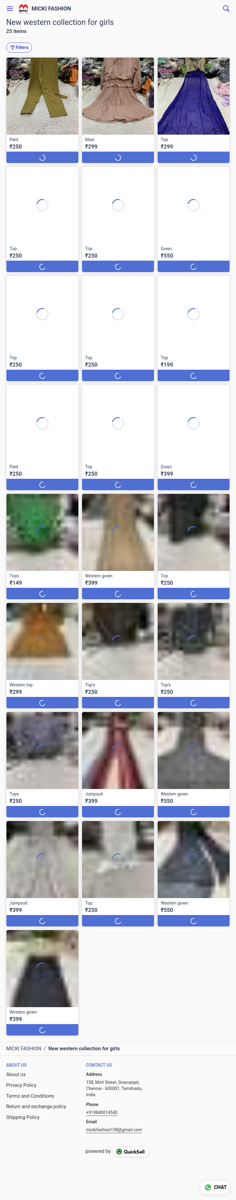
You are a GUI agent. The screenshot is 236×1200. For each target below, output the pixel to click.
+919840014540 (101, 1112)
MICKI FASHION (51, 9)
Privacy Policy (21, 1085)
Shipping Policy (23, 1117)
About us (16, 1074)
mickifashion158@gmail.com (114, 1129)
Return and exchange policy (36, 1106)
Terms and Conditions (30, 1096)
